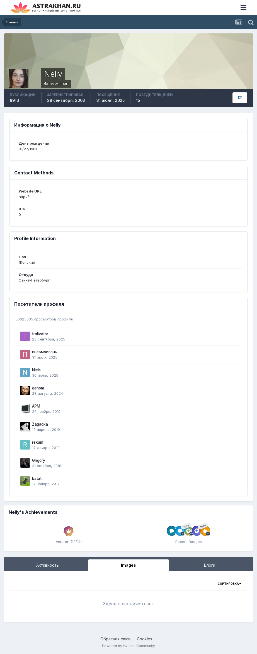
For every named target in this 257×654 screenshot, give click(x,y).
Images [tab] (128, 565)
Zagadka (40, 424)
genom (38, 388)
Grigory (38, 460)
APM (36, 406)
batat (37, 478)
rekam (37, 442)
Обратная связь (116, 638)
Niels (36, 370)
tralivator (40, 334)
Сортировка (229, 583)
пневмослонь (44, 352)
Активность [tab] (47, 565)
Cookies (144, 638)
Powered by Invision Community (128, 646)
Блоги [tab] (209, 565)
